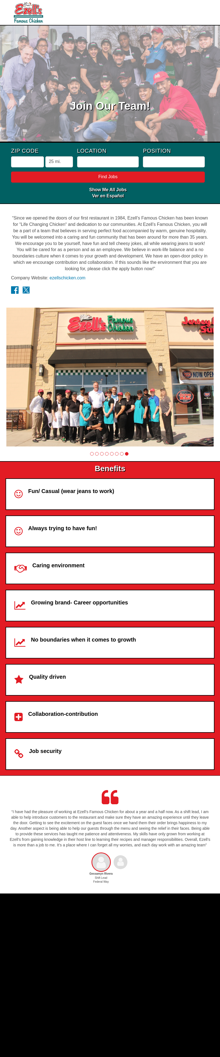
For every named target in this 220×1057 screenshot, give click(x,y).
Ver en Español (108, 195)
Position (157, 151)
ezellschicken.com (67, 277)
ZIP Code (25, 151)
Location (91, 151)
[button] (92, 454)
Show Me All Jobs (108, 189)
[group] (110, 377)
